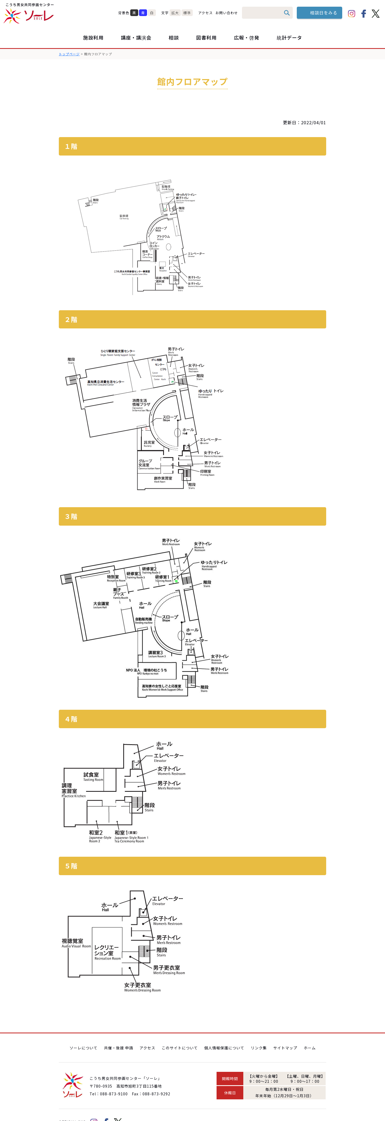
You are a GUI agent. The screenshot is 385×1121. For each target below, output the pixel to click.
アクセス (205, 12)
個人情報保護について (224, 1032)
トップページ (69, 54)
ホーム (310, 1032)
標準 (187, 12)
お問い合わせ (226, 12)
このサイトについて (180, 1032)
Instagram (352, 14)
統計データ (289, 37)
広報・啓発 (246, 37)
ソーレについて (84, 1032)
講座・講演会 (136, 37)
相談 (174, 37)
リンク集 (259, 1032)
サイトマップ (285, 1032)
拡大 (175, 12)
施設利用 (93, 37)
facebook (364, 14)
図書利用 (206, 37)
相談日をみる (323, 12)
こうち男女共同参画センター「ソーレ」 (29, 13)
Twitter (376, 14)
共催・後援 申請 (118, 1032)
